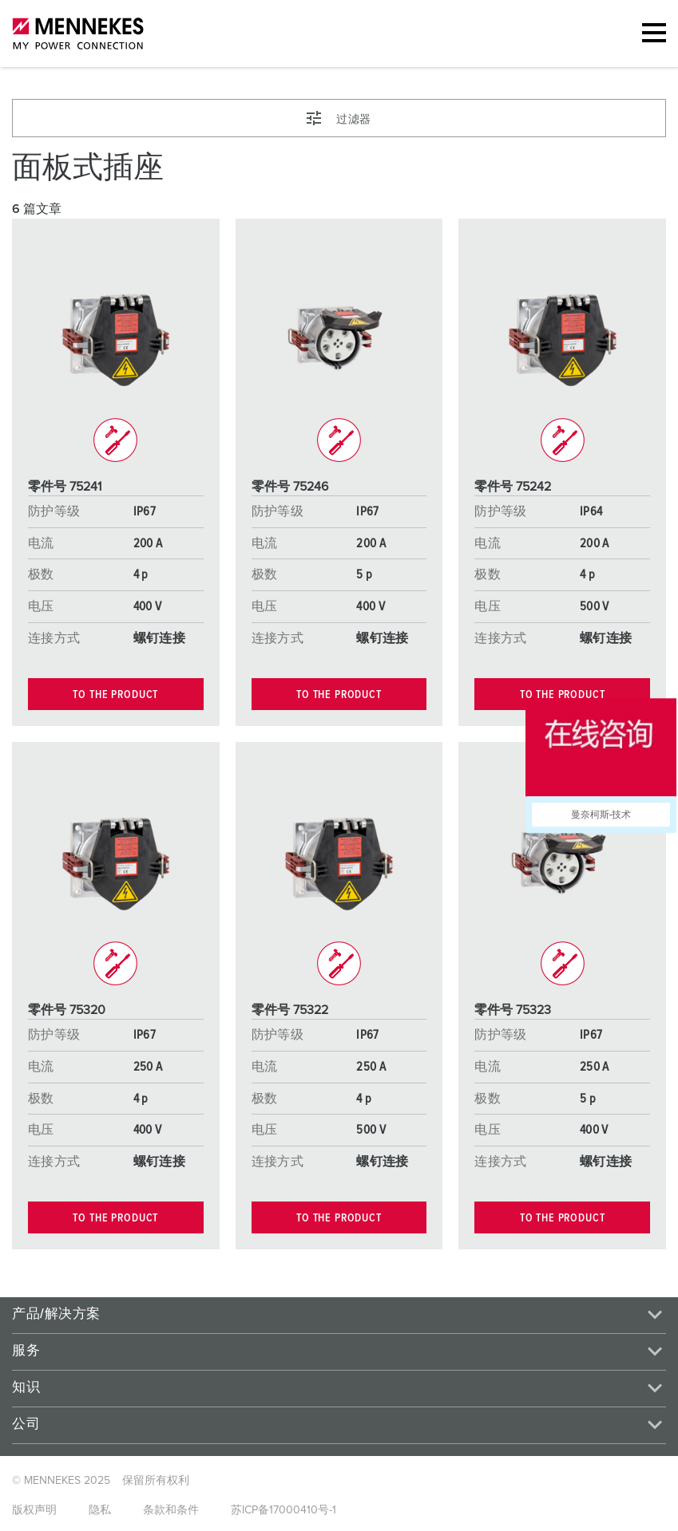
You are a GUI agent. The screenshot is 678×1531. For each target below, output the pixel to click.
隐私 (100, 1510)
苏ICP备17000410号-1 (283, 1510)
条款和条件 (171, 1510)
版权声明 (34, 1510)
